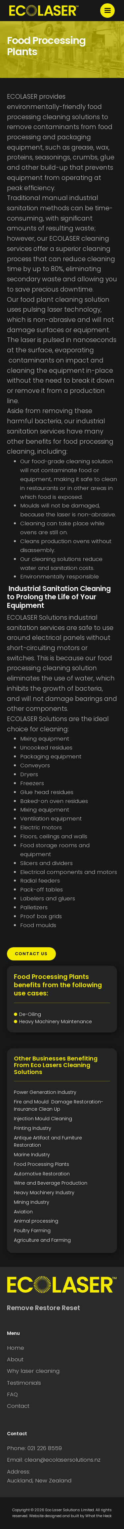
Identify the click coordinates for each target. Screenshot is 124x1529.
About (15, 1359)
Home (15, 1348)
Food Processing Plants (41, 1164)
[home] (44, 10)
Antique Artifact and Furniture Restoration (48, 1141)
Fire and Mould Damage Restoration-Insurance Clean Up (58, 1105)
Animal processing (36, 1221)
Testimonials (24, 1383)
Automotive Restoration (42, 1173)
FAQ (12, 1394)
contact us (31, 953)
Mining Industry (31, 1202)
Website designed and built (54, 1515)
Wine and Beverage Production (50, 1183)
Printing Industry (32, 1128)
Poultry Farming (32, 1230)
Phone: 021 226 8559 (34, 1448)
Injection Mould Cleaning (43, 1118)
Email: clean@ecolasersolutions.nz (54, 1460)
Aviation (23, 1211)
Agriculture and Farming (42, 1240)
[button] (107, 10)
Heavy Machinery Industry (44, 1192)
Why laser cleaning (33, 1371)
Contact (18, 1406)
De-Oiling (30, 1014)
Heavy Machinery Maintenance (55, 1021)
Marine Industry (32, 1154)
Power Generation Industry (45, 1092)
